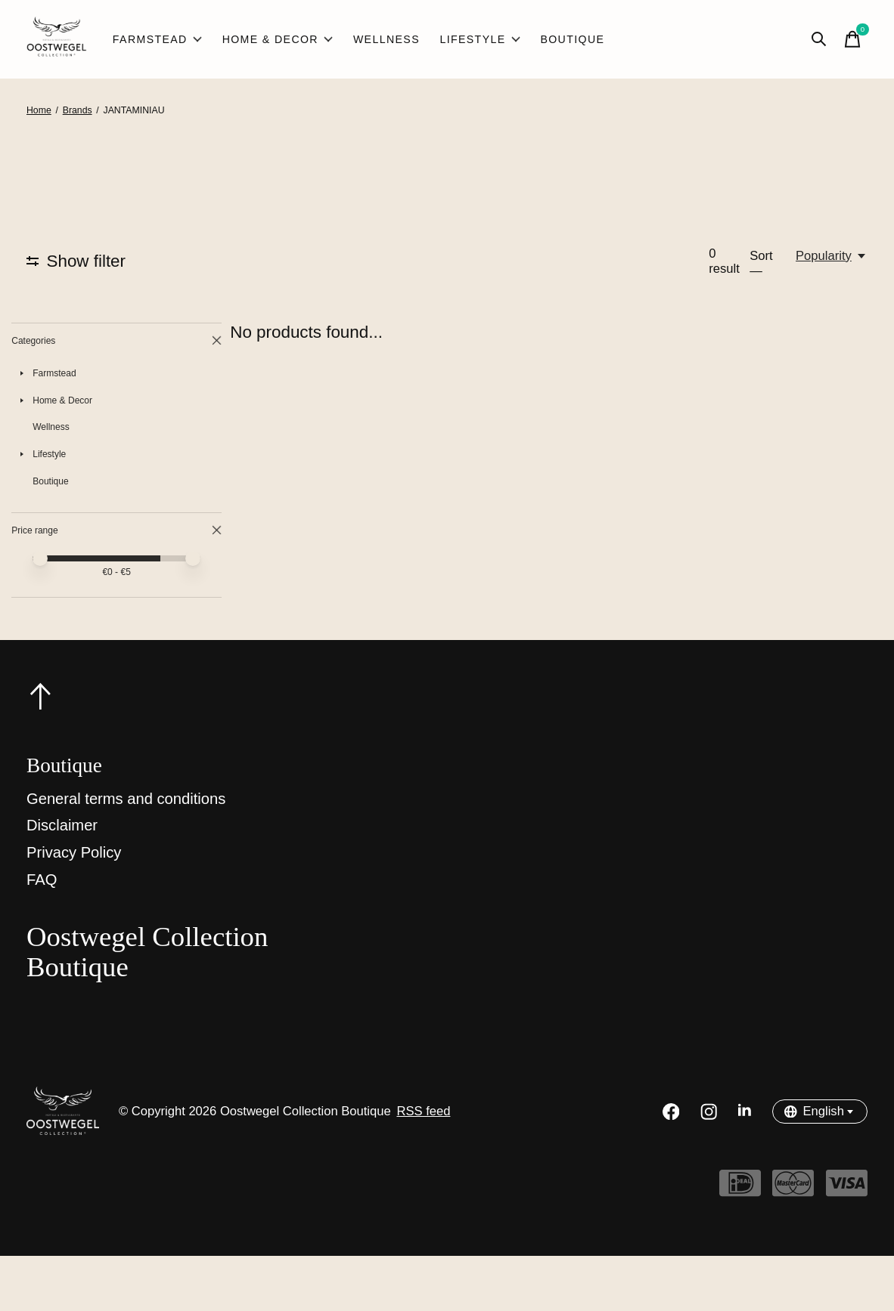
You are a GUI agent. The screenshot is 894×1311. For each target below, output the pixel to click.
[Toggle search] (819, 39)
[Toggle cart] (852, 39)
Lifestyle (479, 39)
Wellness (386, 39)
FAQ (41, 934)
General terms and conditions (125, 854)
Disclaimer (62, 880)
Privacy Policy (73, 907)
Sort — (761, 263)
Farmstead (157, 39)
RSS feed (423, 1166)
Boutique (572, 39)
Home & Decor (278, 39)
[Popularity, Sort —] (832, 256)
